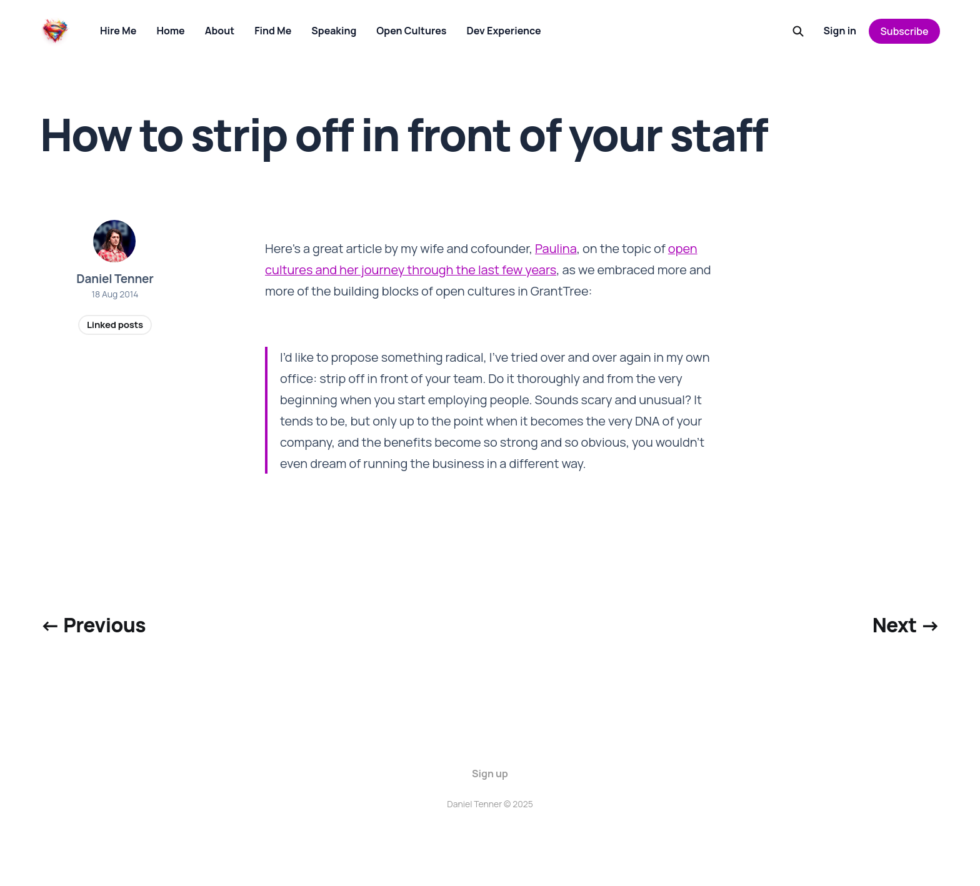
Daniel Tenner (114, 279)
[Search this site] (798, 31)
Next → (906, 625)
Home (170, 30)
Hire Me (118, 30)
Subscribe (905, 31)
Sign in (840, 30)
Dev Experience (504, 30)
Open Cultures (411, 30)
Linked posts (115, 324)
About (219, 30)
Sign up (490, 773)
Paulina (556, 248)
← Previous (93, 625)
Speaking (333, 30)
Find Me (272, 30)
